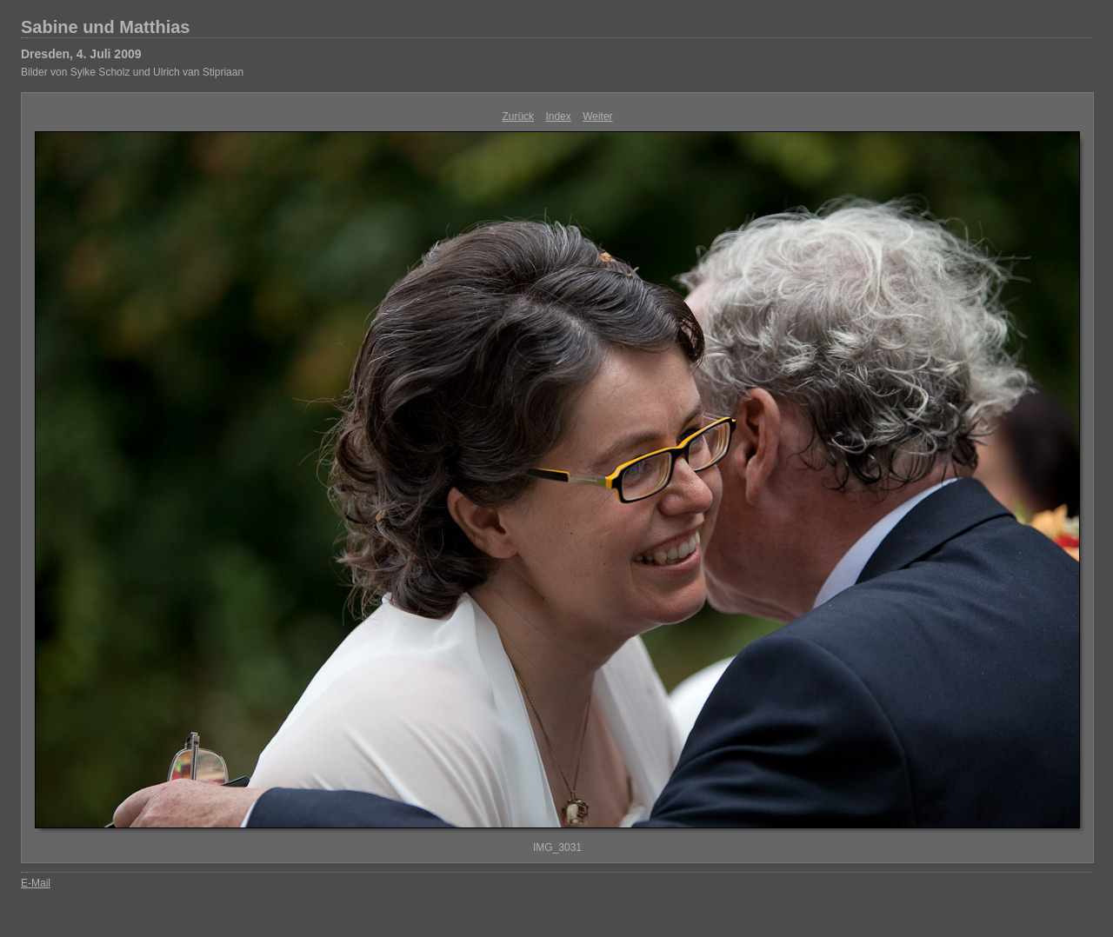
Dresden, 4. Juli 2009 (81, 54)
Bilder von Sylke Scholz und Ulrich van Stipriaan (132, 72)
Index (557, 116)
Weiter (597, 116)
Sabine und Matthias (105, 27)
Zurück (518, 116)
